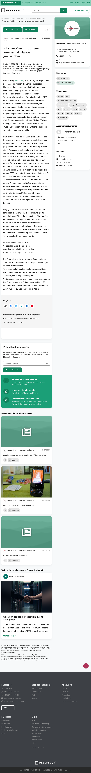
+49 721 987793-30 (11, 692)
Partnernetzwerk (38, 689)
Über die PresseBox (41, 685)
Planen (64, 689)
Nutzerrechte (37, 733)
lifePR (34, 743)
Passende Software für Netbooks (16, 555)
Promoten (66, 695)
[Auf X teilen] (16, 306)
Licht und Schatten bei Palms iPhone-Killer (19, 505)
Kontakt (30, 30)
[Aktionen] (47, 30)
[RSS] (38, 747)
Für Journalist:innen (69, 701)
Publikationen (6, 727)
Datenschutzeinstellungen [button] (42, 727)
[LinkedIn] (35, 747)
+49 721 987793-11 (11, 695)
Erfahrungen (36, 692)
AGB (33, 721)
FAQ (33, 695)
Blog (3, 733)
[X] (41, 747)
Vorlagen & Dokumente (10, 730)
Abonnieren (12, 30)
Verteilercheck (37, 740)
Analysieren (66, 698)
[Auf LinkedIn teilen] (27, 306)
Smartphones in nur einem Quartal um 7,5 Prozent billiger (25, 455)
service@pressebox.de (38, 660)
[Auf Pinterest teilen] (32, 306)
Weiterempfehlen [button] (65, 166)
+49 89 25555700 (65, 56)
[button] (5, 460)
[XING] (44, 747)
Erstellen (65, 692)
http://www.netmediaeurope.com (71, 63)
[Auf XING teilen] (21, 306)
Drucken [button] (62, 156)
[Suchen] (63, 10)
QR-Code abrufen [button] (65, 159)
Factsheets (5, 724)
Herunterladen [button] (64, 162)
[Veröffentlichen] (86, 665)
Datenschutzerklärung (40, 724)
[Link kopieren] (5, 306)
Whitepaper (5, 721)
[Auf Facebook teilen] (11, 306)
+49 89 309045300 (67, 140)
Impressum (36, 736)
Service (34, 698)
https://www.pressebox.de (14, 701)
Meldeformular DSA (39, 730)
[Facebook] (32, 747)
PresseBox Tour (11, 3)
